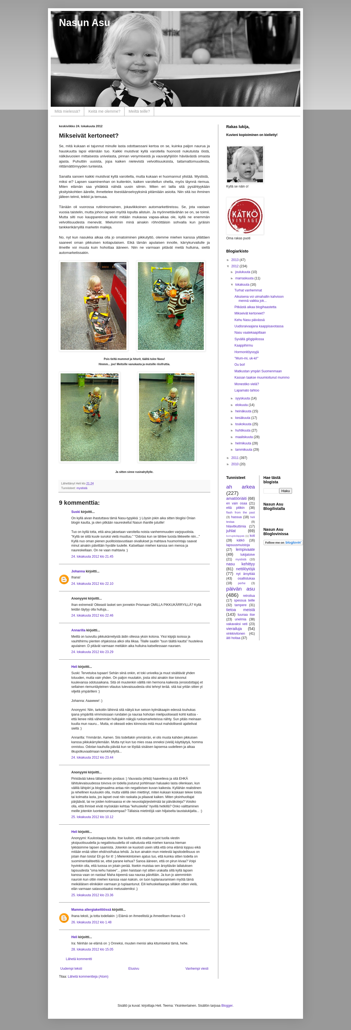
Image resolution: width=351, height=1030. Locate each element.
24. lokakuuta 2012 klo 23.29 (92, 652)
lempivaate (245, 549)
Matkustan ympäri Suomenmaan (258, 371)
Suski (75, 512)
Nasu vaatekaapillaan (250, 332)
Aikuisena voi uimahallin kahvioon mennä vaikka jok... (259, 298)
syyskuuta (243, 398)
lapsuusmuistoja (238, 545)
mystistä (82, 488)
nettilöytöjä (245, 569)
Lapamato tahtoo (246, 390)
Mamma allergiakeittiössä (91, 910)
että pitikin (235, 508)
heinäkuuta (243, 411)
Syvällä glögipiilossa (249, 339)
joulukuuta (243, 272)
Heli (74, 667)
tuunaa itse (246, 615)
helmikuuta (243, 443)
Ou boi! (239, 365)
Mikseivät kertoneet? (249, 313)
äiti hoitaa (233, 638)
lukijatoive (247, 555)
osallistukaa (246, 578)
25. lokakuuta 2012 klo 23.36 (92, 895)
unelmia (240, 619)
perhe (242, 583)
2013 (235, 260)
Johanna (78, 571)
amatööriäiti (236, 498)
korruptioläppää (235, 535)
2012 (235, 266)
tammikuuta (244, 450)
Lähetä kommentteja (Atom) (88, 976)
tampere (240, 605)
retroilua (249, 596)
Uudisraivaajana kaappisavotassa (259, 326)
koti (252, 536)
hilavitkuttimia (236, 526)
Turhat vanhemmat (248, 290)
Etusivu (133, 969)
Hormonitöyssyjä (246, 352)
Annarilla (78, 630)
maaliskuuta (244, 437)
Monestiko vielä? (246, 384)
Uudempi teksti (71, 969)
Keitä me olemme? (104, 111)
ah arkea (240, 487)
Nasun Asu (84, 22)
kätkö (241, 540)
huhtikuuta (243, 430)
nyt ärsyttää (245, 574)
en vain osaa (236, 503)
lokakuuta (242, 284)
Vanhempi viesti (196, 969)
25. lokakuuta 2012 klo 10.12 (92, 817)
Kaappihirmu (243, 345)
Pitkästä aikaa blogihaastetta (255, 307)
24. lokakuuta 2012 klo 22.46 (92, 615)
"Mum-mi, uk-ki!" (246, 358)
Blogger (227, 1006)
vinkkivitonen (235, 633)
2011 (235, 458)
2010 (235, 464)
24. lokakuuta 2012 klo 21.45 (92, 556)
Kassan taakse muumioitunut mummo (262, 377)
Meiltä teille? (139, 111)
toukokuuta (243, 424)
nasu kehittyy (240, 564)
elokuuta (242, 405)
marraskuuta (244, 278)
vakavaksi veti (236, 624)
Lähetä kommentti (79, 959)
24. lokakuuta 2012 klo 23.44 (92, 757)
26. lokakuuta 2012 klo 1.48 (91, 922)
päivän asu (240, 589)
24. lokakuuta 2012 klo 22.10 (92, 584)
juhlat (231, 531)
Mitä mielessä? (67, 111)
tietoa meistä (240, 610)
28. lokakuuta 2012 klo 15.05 (92, 949)
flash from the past (240, 512)
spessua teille (244, 600)
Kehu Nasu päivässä (249, 320)
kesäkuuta (243, 418)
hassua (236, 517)
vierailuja (234, 628)
